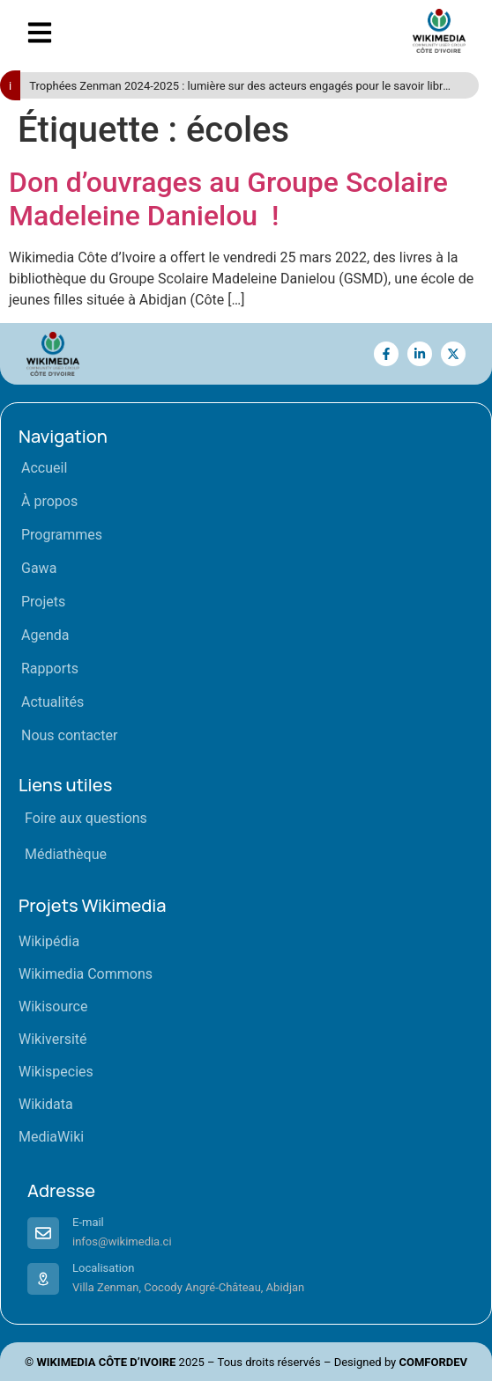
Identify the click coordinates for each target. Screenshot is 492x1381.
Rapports (49, 668)
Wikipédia (49, 941)
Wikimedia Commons (86, 974)
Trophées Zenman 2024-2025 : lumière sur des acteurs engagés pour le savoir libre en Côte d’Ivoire (239, 86)
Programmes (61, 534)
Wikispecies (56, 1071)
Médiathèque (66, 854)
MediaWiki (51, 1136)
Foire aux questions (86, 818)
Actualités (52, 702)
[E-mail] (43, 1233)
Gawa (38, 568)
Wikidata (46, 1104)
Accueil (44, 467)
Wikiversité (53, 1039)
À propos (49, 501)
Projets (43, 601)
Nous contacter (69, 735)
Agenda (45, 635)
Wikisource (53, 1006)
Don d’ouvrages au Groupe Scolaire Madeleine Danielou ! (228, 198)
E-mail (88, 1222)
